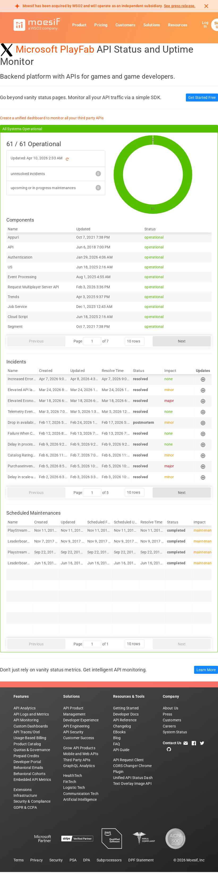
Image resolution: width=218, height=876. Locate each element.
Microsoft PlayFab (55, 49)
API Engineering (76, 726)
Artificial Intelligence (80, 799)
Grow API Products (79, 748)
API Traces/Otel (27, 732)
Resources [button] (177, 25)
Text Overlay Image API (132, 783)
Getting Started (126, 708)
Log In (205, 24)
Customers (125, 25)
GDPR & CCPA (25, 807)
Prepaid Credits (26, 756)
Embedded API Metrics (32, 779)
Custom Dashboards (31, 726)
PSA (73, 860)
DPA (86, 860)
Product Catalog (27, 744)
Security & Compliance (32, 801)
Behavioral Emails (28, 767)
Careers (169, 726)
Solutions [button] (151, 25)
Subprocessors (109, 860)
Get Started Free (202, 97)
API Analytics (25, 708)
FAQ (116, 744)
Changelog (122, 726)
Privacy (36, 860)
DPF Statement (140, 860)
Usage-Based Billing (30, 738)
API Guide (121, 750)
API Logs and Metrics (31, 714)
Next (182, 341)
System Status (175, 732)
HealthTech (72, 775)
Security (56, 860)
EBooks (119, 732)
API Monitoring (26, 720)
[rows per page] (134, 341)
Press (167, 714)
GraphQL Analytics (79, 766)
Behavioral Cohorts (30, 774)
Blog (117, 738)
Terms (19, 860)
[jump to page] (92, 341)
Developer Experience (81, 720)
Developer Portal (27, 762)
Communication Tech (81, 794)
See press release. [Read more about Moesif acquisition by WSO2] (179, 6)
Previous (36, 341)
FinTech (69, 782)
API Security (73, 732)
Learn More (206, 670)
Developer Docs (126, 714)
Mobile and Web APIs (80, 754)
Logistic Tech (74, 787)
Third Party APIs (77, 760)
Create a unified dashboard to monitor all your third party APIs (52, 118)
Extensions (23, 790)
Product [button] (79, 25)
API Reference (124, 720)
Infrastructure (25, 795)
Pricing (101, 25)
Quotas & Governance (32, 750)
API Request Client (128, 760)
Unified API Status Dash (133, 778)
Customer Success (78, 738)
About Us (170, 708)
